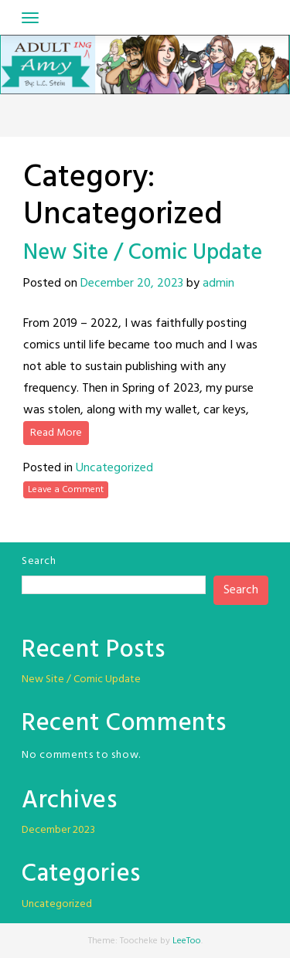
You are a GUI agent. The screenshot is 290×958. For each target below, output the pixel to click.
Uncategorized (114, 468)
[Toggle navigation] (30, 17)
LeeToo (186, 941)
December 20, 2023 (131, 283)
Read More (56, 433)
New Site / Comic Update (142, 253)
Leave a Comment (66, 490)
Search (39, 561)
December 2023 (58, 830)
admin (218, 283)
